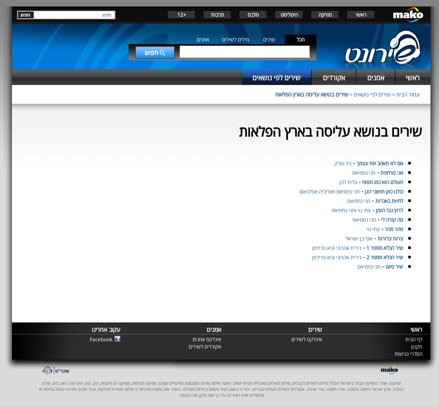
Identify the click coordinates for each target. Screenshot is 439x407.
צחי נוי (373, 229)
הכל (300, 39)
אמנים (203, 39)
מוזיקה (325, 14)
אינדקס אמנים (207, 339)
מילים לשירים (235, 39)
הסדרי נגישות (408, 353)
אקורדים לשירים (205, 346)
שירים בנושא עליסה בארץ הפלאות (311, 94)
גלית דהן (348, 182)
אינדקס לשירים (306, 339)
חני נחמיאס (363, 172)
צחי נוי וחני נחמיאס (351, 210)
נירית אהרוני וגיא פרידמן (336, 248)
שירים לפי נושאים (372, 94)
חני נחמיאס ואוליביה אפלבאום (329, 191)
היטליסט (289, 14)
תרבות (217, 14)
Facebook (101, 339)
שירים (269, 39)
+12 (181, 14)
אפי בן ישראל (358, 238)
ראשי (361, 14)
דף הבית (413, 339)
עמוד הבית (408, 94)
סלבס (253, 14)
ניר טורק (342, 163)
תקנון (416, 346)
